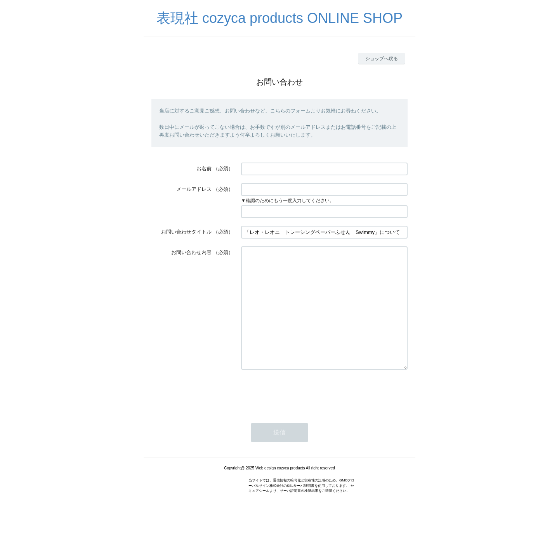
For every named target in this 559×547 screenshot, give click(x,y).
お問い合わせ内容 (191, 252)
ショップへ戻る (381, 58)
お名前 (204, 168)
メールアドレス (194, 189)
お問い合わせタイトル (186, 232)
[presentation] (300, 416)
